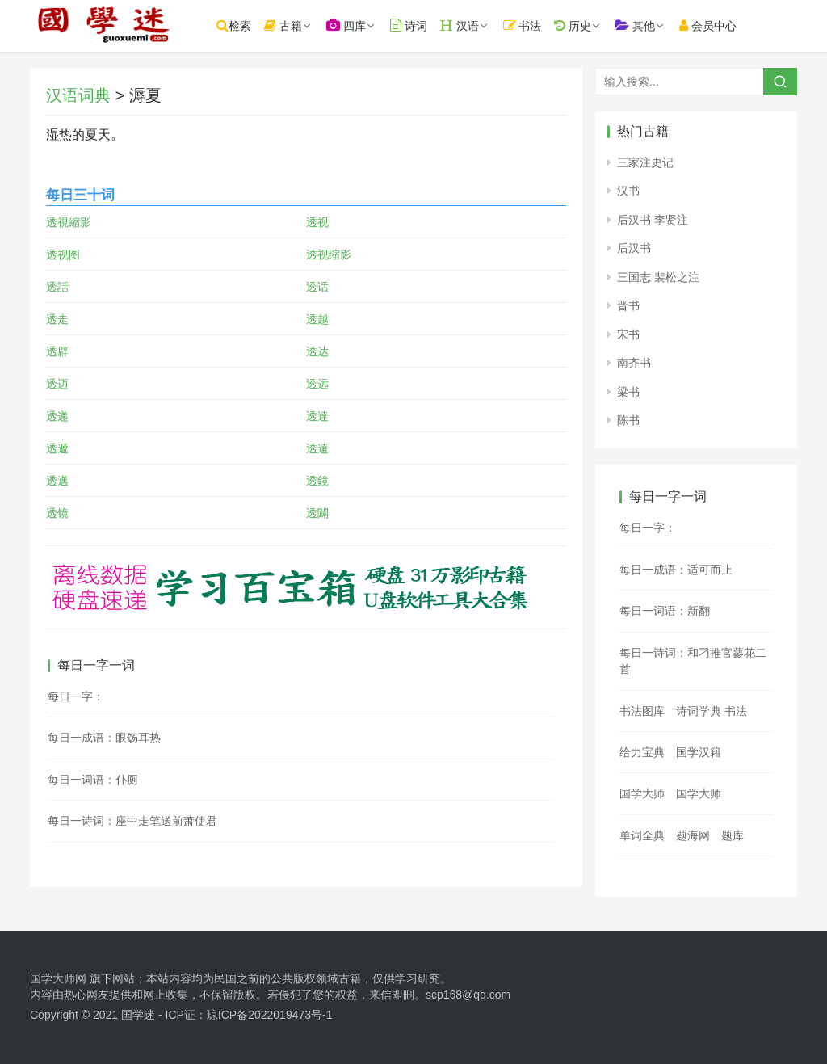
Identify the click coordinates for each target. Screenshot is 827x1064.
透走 (57, 319)
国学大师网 (58, 978)
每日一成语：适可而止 (676, 569)
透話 (57, 286)
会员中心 (722, 25)
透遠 (317, 448)
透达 (317, 351)
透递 (57, 416)
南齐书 (634, 362)
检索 (248, 25)
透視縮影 (68, 222)
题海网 (693, 835)
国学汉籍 (698, 752)
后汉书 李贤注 (652, 219)
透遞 (57, 448)
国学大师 (642, 793)
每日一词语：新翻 (664, 610)
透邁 (57, 480)
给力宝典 (642, 752)
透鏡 (317, 480)
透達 (317, 416)
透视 (317, 222)
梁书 (628, 391)
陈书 (628, 420)
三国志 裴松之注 (658, 277)
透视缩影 (328, 254)
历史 (587, 25)
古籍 (298, 25)
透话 (317, 286)
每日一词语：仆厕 (93, 779)
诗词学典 (698, 710)
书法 (537, 25)
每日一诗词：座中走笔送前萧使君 (132, 820)
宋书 (628, 334)
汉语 (474, 25)
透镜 (57, 513)
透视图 (63, 254)
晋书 (628, 305)
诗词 (423, 25)
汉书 (628, 190)
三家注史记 (645, 162)
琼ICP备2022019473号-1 (270, 1014)
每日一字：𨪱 (647, 527)
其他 (650, 25)
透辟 (57, 351)
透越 (317, 319)
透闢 (317, 513)
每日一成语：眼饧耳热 (104, 737)
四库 (360, 25)
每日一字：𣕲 (76, 696)
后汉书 (634, 248)
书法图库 (642, 710)
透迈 (57, 383)
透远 (317, 383)
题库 (732, 835)
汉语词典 (78, 95)
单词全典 (642, 835)
